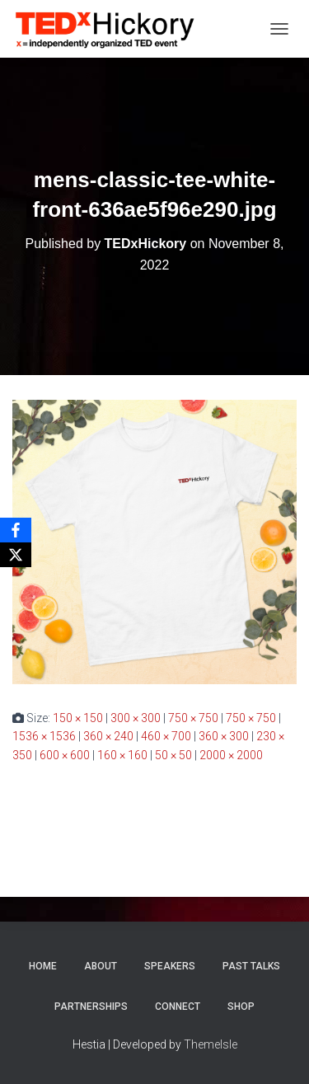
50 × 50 (173, 755)
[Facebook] (15, 530)
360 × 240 (108, 736)
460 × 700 (166, 736)
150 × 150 (78, 718)
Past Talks (251, 966)
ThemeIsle (210, 1044)
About (100, 966)
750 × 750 (193, 718)
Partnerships (91, 1006)
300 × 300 (135, 718)
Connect (177, 1006)
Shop (241, 1006)
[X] (15, 554)
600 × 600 (65, 755)
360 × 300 (224, 736)
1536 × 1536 (44, 736)
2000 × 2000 (231, 755)
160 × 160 (122, 755)
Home (43, 966)
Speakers (169, 966)
